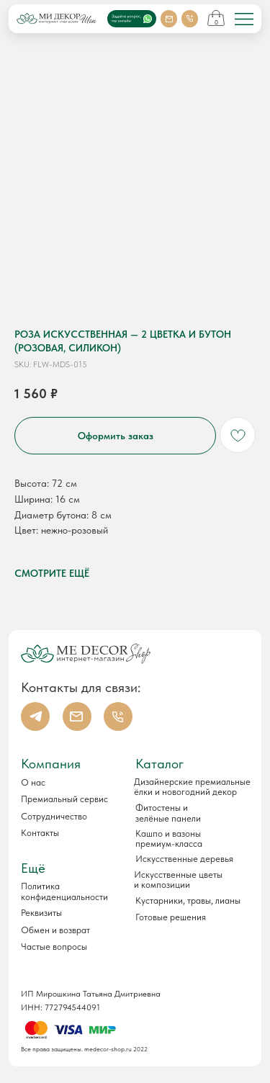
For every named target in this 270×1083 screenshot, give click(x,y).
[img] (244, 19)
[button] (70, 913)
